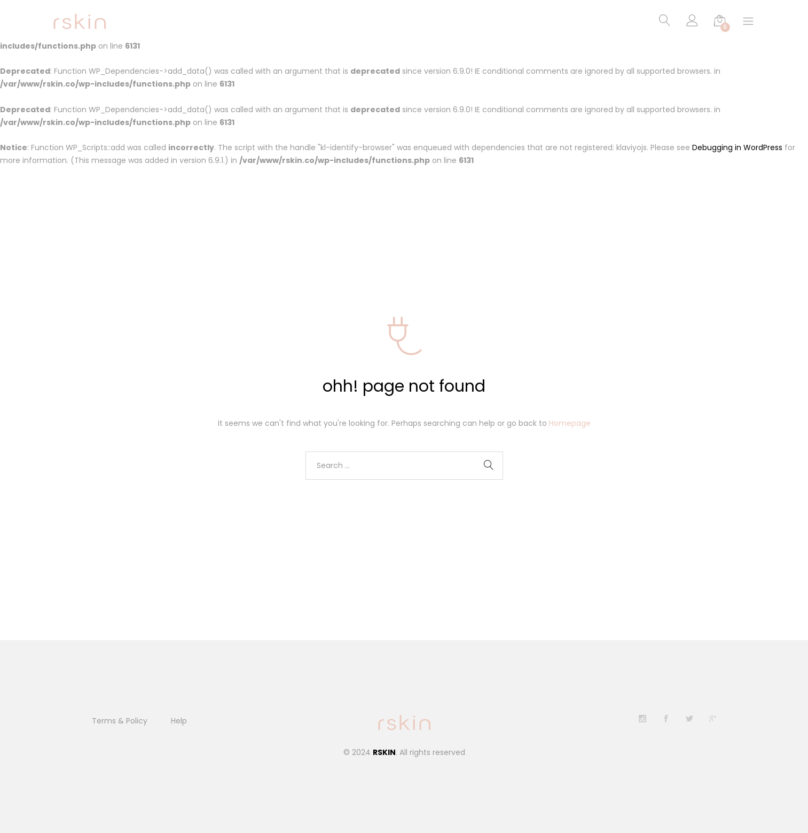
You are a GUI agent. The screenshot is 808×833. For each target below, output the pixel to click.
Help (179, 720)
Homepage (570, 423)
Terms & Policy (119, 720)
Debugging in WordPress (737, 148)
